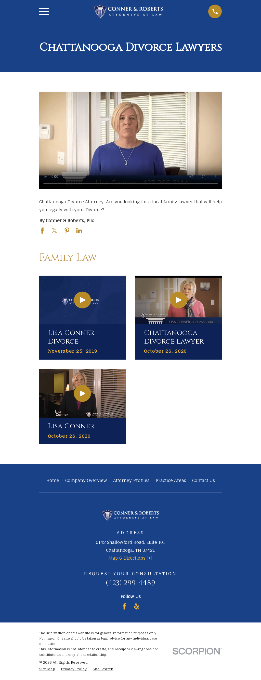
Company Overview (86, 480)
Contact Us (203, 480)
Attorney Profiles (131, 480)
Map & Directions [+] (130, 558)
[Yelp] (137, 606)
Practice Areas (170, 480)
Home (52, 480)
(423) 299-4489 (130, 583)
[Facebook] (124, 606)
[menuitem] (47, 669)
